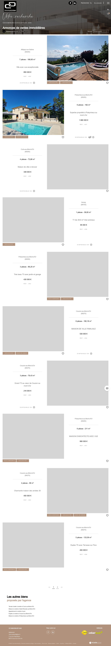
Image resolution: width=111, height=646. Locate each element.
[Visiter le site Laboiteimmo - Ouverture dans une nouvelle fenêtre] (95, 643)
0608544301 (12, 632)
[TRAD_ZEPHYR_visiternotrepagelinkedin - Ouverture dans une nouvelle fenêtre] (75, 3)
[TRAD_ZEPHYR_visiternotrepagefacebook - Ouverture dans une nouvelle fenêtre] (70, 3)
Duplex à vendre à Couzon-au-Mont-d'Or (20, 613)
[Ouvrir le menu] (108, 3)
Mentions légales (51, 643)
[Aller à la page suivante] (61, 587)
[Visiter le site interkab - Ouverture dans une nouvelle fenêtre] (95, 632)
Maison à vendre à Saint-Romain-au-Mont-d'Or (22, 609)
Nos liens (62, 643)
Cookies (74, 643)
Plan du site (44, 643)
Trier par (89, 31)
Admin (57, 643)
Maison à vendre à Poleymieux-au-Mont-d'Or (21, 616)
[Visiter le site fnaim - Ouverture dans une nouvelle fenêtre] (84, 632)
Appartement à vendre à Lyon (17, 611)
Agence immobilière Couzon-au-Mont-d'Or (15, 22)
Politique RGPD (68, 643)
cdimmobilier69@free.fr (14, 634)
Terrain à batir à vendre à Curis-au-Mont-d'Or (21, 606)
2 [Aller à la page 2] (57, 587)
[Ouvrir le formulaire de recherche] (86, 3)
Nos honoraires (38, 643)
